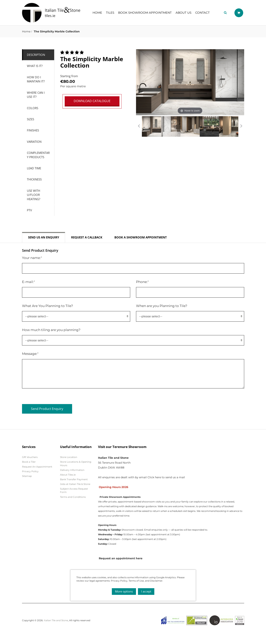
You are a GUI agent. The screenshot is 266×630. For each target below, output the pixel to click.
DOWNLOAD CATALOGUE (92, 101)
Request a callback (86, 237)
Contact (202, 12)
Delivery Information (72, 469)
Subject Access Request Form (74, 490)
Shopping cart (238, 12)
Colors (32, 108)
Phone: (142, 282)
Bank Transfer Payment (74, 479)
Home (97, 12)
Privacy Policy (30, 471)
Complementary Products (38, 155)
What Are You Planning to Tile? (47, 306)
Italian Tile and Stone (56, 620)
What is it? (34, 66)
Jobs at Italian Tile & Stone (75, 484)
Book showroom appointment (145, 12)
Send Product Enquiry (47, 409)
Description (36, 55)
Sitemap (27, 476)
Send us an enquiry (43, 237)
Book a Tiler (29, 461)
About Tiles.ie (68, 474)
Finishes (33, 130)
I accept (146, 591)
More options (124, 591)
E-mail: (28, 282)
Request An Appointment (37, 466)
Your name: (32, 258)
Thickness (34, 179)
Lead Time (34, 168)
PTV (29, 210)
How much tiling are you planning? (51, 330)
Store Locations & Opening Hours (75, 463)
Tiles (110, 12)
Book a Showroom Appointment (140, 237)
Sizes (30, 119)
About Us (183, 12)
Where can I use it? (36, 95)
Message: (30, 354)
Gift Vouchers (30, 457)
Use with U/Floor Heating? (33, 195)
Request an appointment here (120, 558)
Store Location (68, 457)
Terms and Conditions (73, 496)
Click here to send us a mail (166, 477)
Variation (34, 142)
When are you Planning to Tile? (161, 306)
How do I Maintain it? (36, 79)
